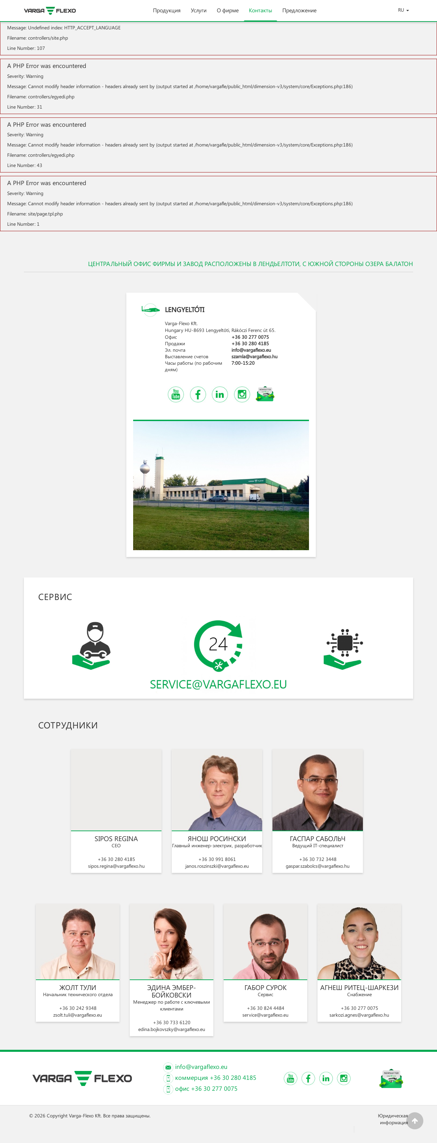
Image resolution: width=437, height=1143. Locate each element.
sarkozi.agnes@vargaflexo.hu (359, 1015)
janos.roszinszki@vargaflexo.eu (217, 866)
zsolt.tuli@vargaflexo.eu (77, 1015)
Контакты (260, 13)
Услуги (199, 13)
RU (403, 9)
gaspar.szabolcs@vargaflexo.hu (318, 866)
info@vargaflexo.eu (251, 350)
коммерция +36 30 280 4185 (215, 1077)
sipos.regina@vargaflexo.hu (116, 866)
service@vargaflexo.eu (265, 1015)
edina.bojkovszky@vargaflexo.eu (171, 1029)
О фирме (228, 13)
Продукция (167, 13)
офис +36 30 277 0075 (206, 1088)
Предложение (299, 13)
